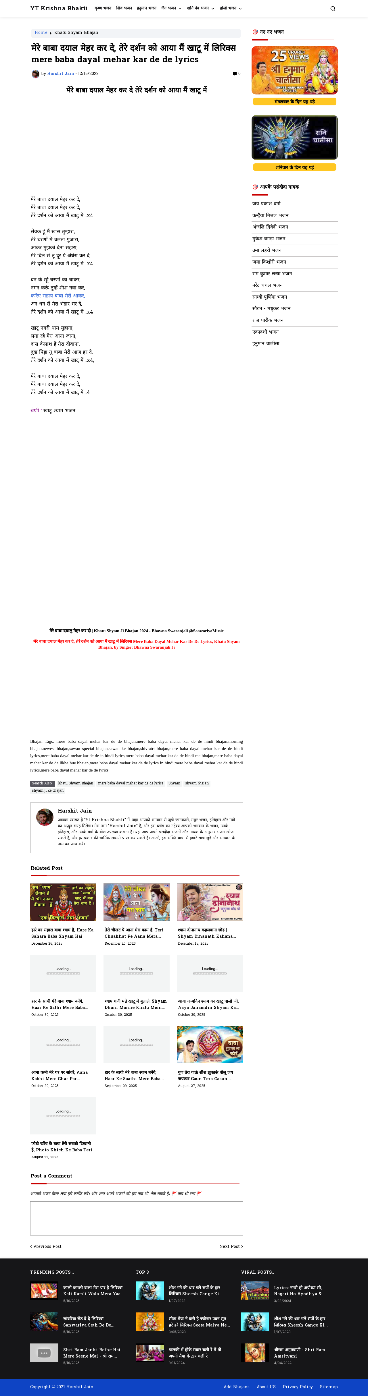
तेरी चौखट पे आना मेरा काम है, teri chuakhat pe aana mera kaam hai (134, 933)
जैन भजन (168, 8)
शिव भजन (124, 8)
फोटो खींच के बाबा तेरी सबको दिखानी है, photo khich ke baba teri (61, 1147)
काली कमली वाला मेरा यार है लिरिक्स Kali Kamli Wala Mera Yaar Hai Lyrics (92, 1291)
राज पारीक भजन (267, 320)
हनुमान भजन (146, 8)
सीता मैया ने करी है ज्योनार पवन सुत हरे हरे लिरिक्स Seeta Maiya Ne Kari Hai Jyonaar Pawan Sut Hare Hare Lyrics (198, 1322)
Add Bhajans (237, 1387)
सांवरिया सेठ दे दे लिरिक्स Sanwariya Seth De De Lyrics (87, 1322)
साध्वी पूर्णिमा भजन (269, 297)
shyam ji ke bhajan (48, 790)
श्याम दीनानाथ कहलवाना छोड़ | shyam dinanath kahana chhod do (205, 933)
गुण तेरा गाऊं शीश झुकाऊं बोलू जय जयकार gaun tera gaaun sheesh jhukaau (205, 1076)
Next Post (229, 1247)
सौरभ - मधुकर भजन (271, 309)
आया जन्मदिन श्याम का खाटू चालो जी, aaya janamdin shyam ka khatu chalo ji (208, 1005)
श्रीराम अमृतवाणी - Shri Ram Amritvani (299, 1353)
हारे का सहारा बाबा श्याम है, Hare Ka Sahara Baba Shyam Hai (62, 933)
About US (266, 1387)
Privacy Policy (298, 1387)
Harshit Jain (75, 811)
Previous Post (47, 1247)
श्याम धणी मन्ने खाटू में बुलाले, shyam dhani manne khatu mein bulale (136, 1005)
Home (41, 33)
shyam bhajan (197, 783)
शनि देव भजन (198, 8)
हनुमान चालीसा (265, 344)
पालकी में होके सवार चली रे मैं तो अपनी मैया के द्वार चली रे (195, 1353)
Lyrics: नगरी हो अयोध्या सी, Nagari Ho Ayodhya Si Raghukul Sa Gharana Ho (301, 1291)
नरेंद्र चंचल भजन (267, 285)
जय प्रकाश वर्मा (266, 204)
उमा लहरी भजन (266, 250)
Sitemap (329, 1387)
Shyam (174, 783)
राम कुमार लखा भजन (272, 274)
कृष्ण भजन (103, 8)
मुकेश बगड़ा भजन (268, 239)
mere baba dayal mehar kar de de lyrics (131, 783)
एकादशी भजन (265, 332)
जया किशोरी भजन (269, 262)
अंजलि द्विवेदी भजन (270, 227)
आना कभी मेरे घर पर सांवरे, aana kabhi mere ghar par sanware (59, 1076)
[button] (333, 8)
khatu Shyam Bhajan (76, 33)
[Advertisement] (136, 148)
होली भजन (228, 8)
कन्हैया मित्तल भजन (270, 215)
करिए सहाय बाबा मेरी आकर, (58, 296)
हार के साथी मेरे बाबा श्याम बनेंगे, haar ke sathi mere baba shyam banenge (58, 1005)
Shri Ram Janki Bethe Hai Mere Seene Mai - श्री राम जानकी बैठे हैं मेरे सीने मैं (91, 1353)
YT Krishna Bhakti (59, 8)
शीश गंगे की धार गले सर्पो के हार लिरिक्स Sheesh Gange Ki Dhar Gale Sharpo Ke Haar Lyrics (197, 1291)
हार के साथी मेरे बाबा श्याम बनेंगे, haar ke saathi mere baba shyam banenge (132, 1076)
